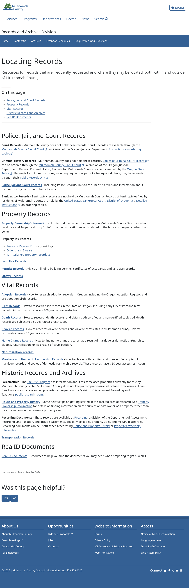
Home (5, 41)
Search (99, 19)
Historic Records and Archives (26, 113)
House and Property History (91, 426)
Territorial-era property (29, 254)
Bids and (60, 534)
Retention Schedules (58, 41)
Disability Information (153, 546)
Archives (36, 41)
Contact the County (13, 546)
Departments (51, 19)
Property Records (18, 104)
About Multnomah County (17, 534)
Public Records (34, 177)
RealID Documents (19, 117)
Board (12, 540)
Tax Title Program (38, 382)
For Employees (10, 552)
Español (179, 7)
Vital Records (15, 108)
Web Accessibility (151, 552)
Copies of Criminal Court (126, 161)
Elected (71, 19)
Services (11, 19)
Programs (29, 19)
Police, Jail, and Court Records (26, 100)
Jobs (50, 540)
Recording (81, 417)
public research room (29, 394)
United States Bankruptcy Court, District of (99, 200)
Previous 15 (20, 246)
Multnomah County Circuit (25, 149)
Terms (98, 534)
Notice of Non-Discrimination (158, 534)
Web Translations (105, 552)
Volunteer (53, 546)
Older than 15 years (19, 250)
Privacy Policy (102, 540)
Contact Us (20, 41)
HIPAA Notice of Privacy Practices (114, 546)
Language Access (151, 540)
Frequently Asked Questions (91, 41)
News (85, 19)
